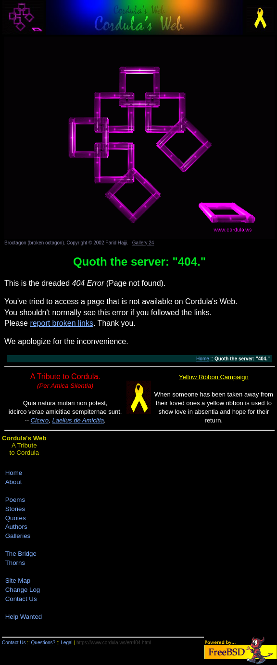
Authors (16, 526)
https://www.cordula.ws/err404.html (113, 642)
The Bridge (21, 553)
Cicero (40, 420)
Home (202, 358)
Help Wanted (23, 616)
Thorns (15, 562)
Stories (15, 508)
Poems (15, 499)
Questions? (43, 642)
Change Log (22, 589)
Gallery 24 (143, 242)
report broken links (61, 323)
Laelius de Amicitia (78, 420)
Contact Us (21, 598)
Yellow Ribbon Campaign (214, 377)
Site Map (18, 580)
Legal (66, 642)
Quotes (15, 518)
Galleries (18, 535)
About (13, 482)
